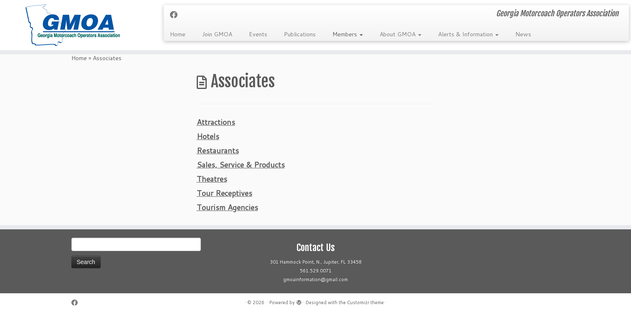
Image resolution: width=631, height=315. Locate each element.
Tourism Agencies (227, 207)
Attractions (216, 122)
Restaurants (218, 150)
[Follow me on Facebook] (176, 14)
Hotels (208, 136)
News (523, 34)
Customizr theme (365, 302)
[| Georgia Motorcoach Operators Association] (73, 25)
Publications (300, 34)
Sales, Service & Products (241, 164)
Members (347, 34)
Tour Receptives (224, 193)
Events (258, 34)
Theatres (212, 178)
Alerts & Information (468, 34)
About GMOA (400, 34)
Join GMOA (217, 34)
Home (177, 34)
